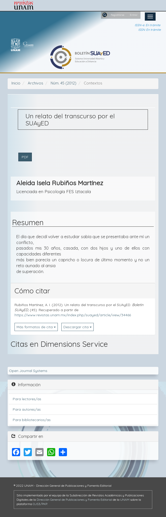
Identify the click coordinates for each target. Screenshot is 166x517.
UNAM (124, 499)
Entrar (133, 14)
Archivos (35, 83)
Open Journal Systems (28, 370)
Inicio (15, 83)
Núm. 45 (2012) (63, 83)
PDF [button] (25, 157)
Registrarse (117, 14)
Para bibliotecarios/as (32, 420)
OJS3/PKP (40, 504)
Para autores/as (27, 409)
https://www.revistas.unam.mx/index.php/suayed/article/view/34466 (73, 315)
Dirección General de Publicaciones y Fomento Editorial (74, 499)
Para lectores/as (27, 399)
